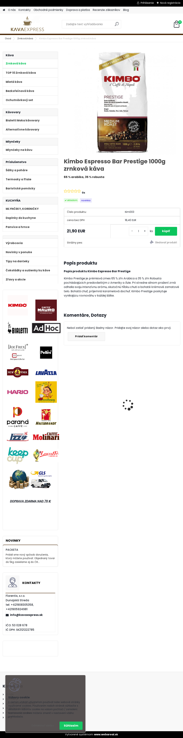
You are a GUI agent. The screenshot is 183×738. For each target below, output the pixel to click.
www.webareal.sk (106, 734)
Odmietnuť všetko (42, 725)
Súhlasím (71, 726)
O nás (12, 10)
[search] (117, 25)
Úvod (8, 38)
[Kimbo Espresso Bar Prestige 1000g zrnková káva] (122, 101)
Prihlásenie (147, 3)
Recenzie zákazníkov (106, 10)
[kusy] (138, 231)
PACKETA (12, 550)
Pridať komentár (86, 336)
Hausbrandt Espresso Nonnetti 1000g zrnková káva (121, 398)
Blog (126, 10)
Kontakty (25, 10)
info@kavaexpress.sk (26, 615)
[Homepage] (4, 10)
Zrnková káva (25, 38)
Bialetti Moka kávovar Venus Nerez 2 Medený (161, 399)
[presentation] (66, 398)
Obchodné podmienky (48, 10)
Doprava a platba (78, 10)
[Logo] (27, 24)
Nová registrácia (170, 3)
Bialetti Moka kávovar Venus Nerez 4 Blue (81, 399)
